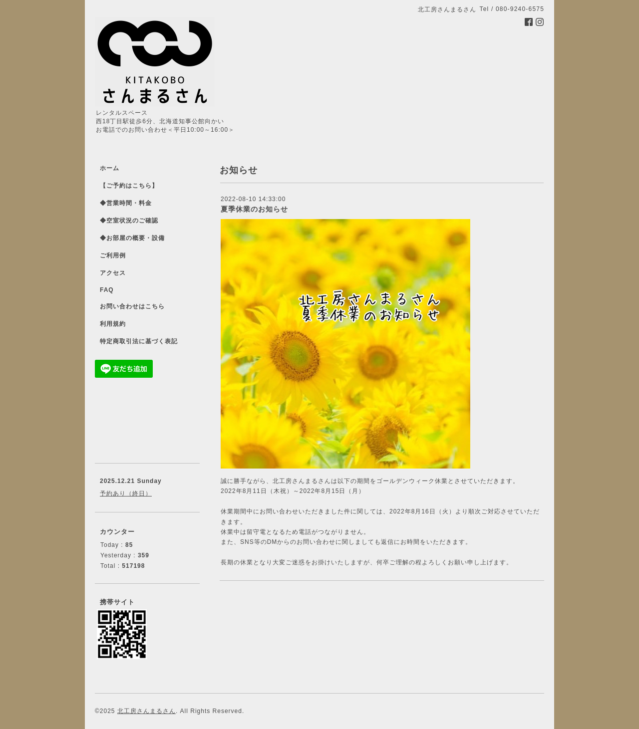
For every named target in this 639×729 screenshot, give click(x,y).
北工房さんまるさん (146, 711)
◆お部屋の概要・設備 (132, 238)
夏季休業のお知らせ (254, 209)
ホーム (109, 168)
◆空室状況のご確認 (129, 220)
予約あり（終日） (126, 493)
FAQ (107, 289)
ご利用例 (113, 255)
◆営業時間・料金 (126, 203)
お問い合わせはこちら (132, 306)
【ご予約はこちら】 (129, 185)
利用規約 (113, 323)
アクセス (113, 272)
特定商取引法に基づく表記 (139, 341)
